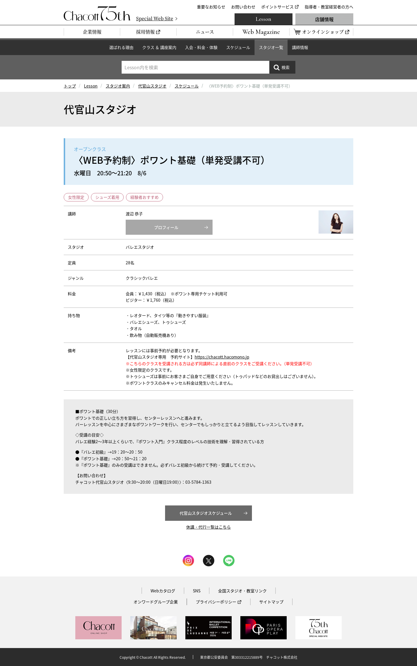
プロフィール (166, 227)
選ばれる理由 (121, 47)
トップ (70, 86)
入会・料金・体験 (201, 47)
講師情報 (300, 47)
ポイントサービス (277, 7)
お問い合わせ (243, 7)
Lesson (263, 19)
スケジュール (238, 47)
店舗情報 (324, 19)
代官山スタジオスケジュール (206, 513)
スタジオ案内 (118, 86)
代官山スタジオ (152, 86)
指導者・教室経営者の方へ (329, 7)
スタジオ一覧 (271, 47)
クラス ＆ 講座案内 (159, 47)
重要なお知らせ (211, 7)
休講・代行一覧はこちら (208, 527)
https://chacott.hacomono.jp (222, 357)
